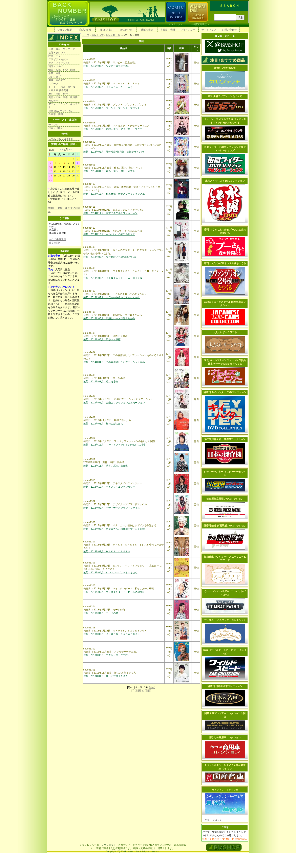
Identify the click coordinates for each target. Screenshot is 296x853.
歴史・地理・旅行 (58, 93)
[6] (149, 690)
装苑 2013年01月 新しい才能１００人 (105, 676)
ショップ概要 (64, 29)
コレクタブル (55, 76)
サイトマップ (209, 29)
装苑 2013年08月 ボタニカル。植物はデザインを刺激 (114, 528)
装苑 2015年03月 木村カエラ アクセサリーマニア (112, 129)
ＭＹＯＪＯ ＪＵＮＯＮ (225, 789)
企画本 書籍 (55, 114)
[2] (136, 690)
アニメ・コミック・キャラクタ (64, 106)
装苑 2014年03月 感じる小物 (100, 381)
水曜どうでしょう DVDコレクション (225, 180)
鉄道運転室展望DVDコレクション (225, 498)
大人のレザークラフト (225, 332)
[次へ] (152, 687)
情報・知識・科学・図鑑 (61, 69)
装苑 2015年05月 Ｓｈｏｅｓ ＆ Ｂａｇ (108, 87)
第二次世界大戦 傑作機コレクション (225, 439)
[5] (146, 690)
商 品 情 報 (85, 29)
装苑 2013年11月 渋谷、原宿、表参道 (105, 465)
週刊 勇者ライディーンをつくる (225, 96)
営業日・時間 (167, 29)
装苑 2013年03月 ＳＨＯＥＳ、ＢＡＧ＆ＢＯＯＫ (111, 634)
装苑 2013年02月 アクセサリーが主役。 (106, 655)
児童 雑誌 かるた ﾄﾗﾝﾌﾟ (60, 110)
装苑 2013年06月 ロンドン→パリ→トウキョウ (110, 572)
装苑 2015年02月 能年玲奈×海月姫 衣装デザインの (113, 151)
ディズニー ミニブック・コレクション (225, 620)
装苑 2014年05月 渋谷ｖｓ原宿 (102, 339)
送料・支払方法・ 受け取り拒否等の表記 (224, 838)
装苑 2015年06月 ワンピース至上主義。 (106, 66)
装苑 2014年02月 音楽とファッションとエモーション (114, 402)
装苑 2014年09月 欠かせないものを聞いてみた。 (111, 257)
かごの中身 (126, 29)
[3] (139, 690)
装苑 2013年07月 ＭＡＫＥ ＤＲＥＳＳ (106, 551)
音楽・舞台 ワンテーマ (61, 49)
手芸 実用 (54, 73)
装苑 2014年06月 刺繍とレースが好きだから (109, 318)
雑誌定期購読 (199, 24)
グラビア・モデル (58, 59)
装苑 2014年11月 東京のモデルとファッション (110, 213)
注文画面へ (55, 242)
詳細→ (74, 144)
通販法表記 (147, 29)
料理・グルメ (55, 66)
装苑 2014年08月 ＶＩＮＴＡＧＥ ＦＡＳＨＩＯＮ (112, 278)
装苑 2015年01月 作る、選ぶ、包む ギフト (109, 171)
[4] (143, 690)
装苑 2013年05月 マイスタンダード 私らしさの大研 (114, 592)
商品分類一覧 (113, 35)
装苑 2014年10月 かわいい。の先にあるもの (109, 234)
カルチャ (53, 100)
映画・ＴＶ (54, 56)
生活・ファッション (59, 63)
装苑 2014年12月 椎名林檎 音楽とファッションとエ (114, 193)
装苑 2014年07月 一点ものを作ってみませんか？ (111, 297)
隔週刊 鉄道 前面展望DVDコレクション (225, 525)
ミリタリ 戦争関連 (58, 90)
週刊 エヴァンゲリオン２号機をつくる (225, 263)
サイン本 (53, 124)
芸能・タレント (56, 52)
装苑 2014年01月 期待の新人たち (103, 423)
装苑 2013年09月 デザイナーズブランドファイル (111, 507)
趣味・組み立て (56, 80)
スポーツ (53, 83)
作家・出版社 (55, 128)
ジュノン (216, 819)
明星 (207, 819)
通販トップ (97, 35)
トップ (85, 35)
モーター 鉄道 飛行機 (61, 87)
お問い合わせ (229, 29)
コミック (175, 24)
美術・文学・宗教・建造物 (63, 97)
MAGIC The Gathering (60, 138)
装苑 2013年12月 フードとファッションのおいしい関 (114, 444)
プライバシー (188, 29)
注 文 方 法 (106, 29)
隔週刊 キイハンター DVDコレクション (225, 392)
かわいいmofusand (224, 67)
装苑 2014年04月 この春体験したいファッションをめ (114, 362)
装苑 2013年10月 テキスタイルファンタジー (109, 486)
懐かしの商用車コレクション (225, 737)
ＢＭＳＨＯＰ (108, 844)
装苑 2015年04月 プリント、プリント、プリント (111, 108)
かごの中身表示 (57, 239)
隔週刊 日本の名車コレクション (225, 686)
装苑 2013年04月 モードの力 (100, 613)
